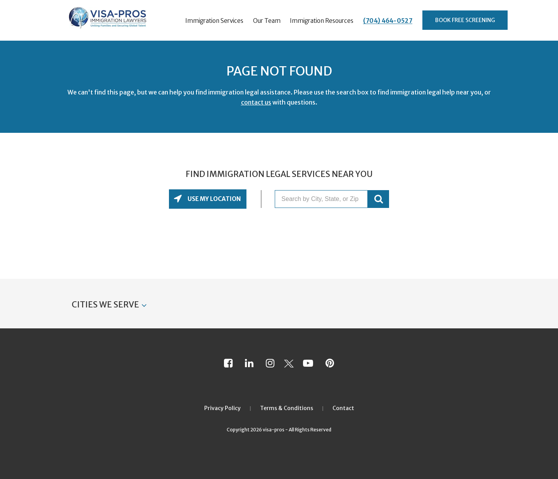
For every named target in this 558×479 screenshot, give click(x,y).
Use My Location (213, 199)
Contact (343, 408)
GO (378, 199)
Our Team (267, 20)
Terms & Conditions (286, 408)
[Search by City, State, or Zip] (321, 199)
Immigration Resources (321, 20)
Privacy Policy (222, 408)
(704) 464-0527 (387, 20)
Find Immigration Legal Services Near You (279, 174)
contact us (256, 102)
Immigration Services (214, 20)
